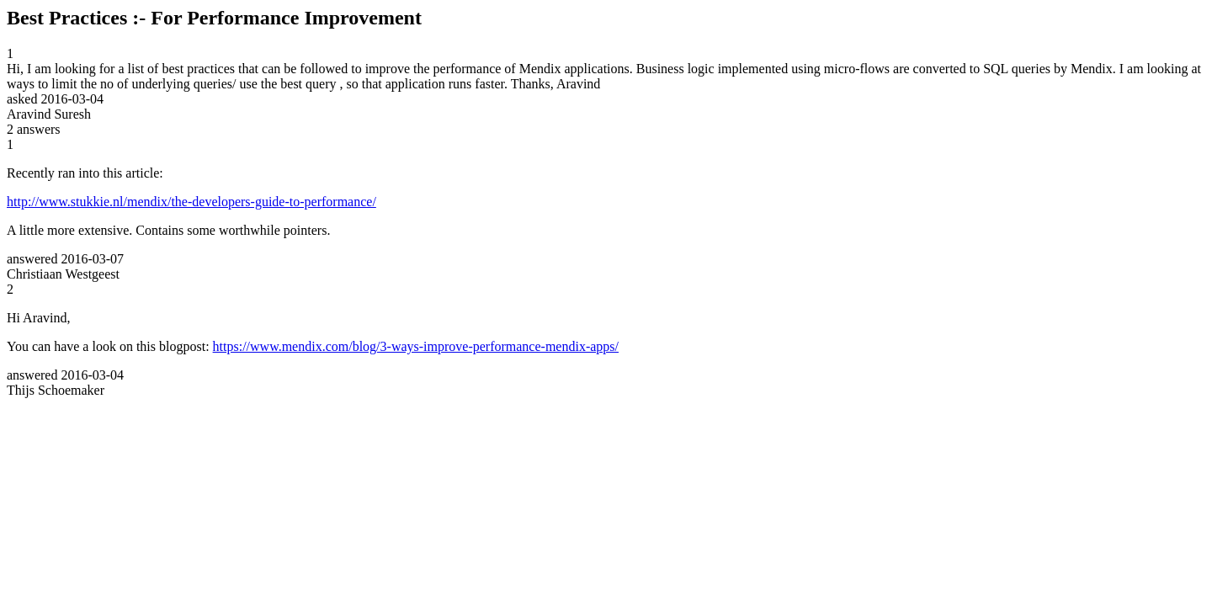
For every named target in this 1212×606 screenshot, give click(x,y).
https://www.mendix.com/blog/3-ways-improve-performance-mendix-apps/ (416, 346)
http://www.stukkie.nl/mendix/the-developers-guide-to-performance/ (191, 201)
